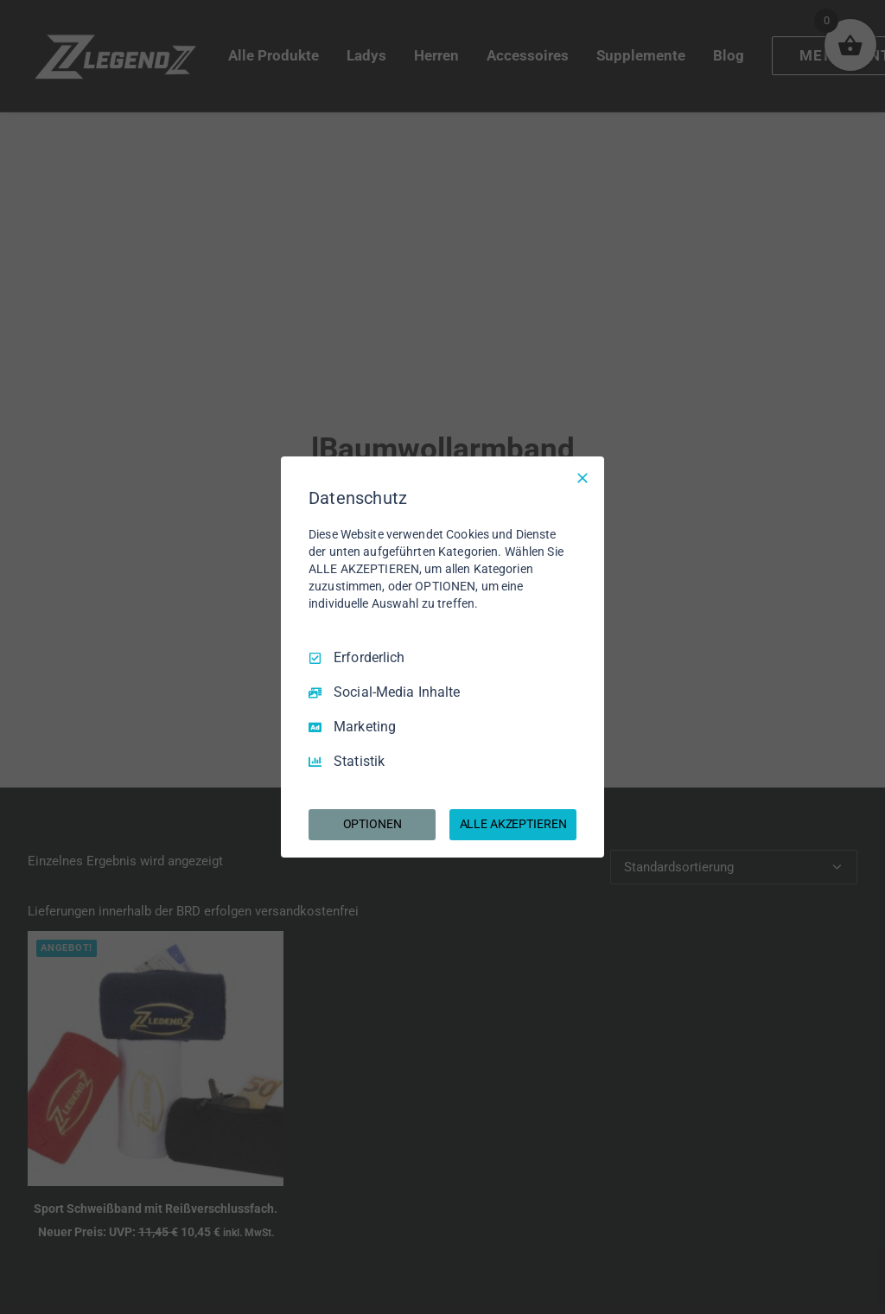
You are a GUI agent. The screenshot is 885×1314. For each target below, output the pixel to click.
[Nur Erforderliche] (582, 478)
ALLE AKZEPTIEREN (513, 824)
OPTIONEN (372, 824)
